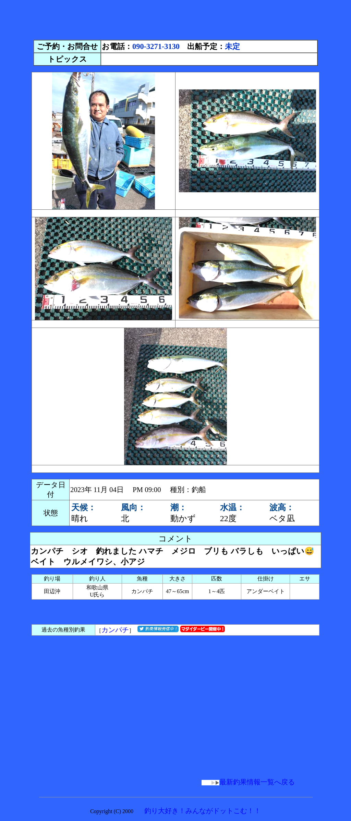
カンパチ (115, 630)
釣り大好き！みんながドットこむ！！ (202, 810)
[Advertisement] (175, 18)
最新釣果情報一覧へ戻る (248, 782)
